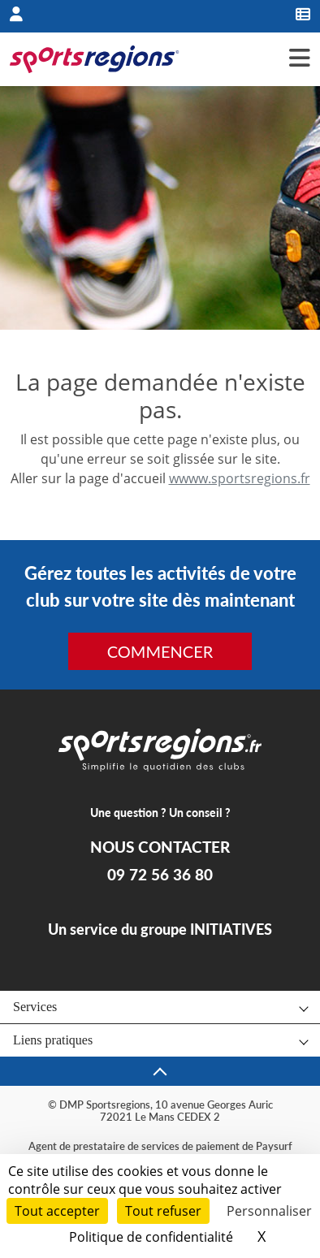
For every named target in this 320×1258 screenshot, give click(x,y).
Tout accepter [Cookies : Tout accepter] (57, 1211)
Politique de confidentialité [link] (151, 1237)
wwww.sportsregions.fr (239, 478)
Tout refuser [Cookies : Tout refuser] (163, 1211)
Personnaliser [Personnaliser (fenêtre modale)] (269, 1211)
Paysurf (274, 1145)
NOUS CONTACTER (160, 847)
